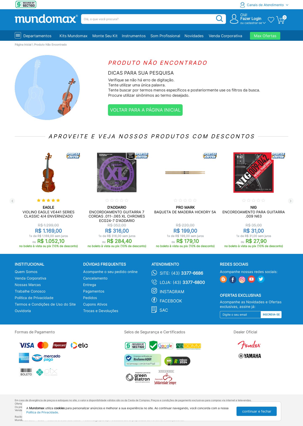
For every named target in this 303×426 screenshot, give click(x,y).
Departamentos (37, 36)
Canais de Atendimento (265, 5)
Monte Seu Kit (105, 36)
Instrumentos (134, 36)
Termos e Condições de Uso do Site (45, 304)
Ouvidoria (23, 311)
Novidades (194, 36)
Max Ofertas (265, 36)
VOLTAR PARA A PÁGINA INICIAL (145, 110)
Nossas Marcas (28, 285)
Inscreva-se (271, 314)
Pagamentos (93, 291)
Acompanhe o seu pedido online (110, 272)
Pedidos (90, 298)
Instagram (172, 291)
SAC (163, 310)
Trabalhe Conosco (30, 291)
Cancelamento (95, 278)
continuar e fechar (256, 411)
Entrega (89, 285)
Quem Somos (26, 272)
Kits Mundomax (74, 36)
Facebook (171, 300)
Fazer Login (250, 18)
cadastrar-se (253, 23)
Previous (12, 201)
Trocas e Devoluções (100, 311)
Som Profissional (165, 36)
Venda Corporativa (225, 36)
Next (291, 201)
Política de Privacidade (34, 298)
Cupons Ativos (95, 304)
